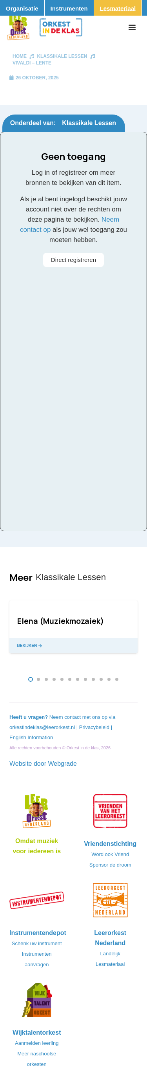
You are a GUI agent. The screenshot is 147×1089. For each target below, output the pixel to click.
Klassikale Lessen (62, 56)
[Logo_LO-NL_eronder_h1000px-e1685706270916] (36, 813)
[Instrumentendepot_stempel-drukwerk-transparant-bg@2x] (36, 902)
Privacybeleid (95, 727)
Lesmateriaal (110, 964)
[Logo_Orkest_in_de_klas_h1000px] (61, 27)
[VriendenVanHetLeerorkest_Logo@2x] (110, 813)
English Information (31, 737)
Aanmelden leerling (36, 1043)
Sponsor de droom (110, 865)
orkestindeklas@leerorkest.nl (42, 727)
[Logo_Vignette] (18, 27)
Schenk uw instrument (37, 943)
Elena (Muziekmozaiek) (60, 621)
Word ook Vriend (110, 854)
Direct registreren (73, 259)
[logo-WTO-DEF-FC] (36, 1002)
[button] (132, 27)
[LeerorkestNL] (110, 902)
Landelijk (110, 953)
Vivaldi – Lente (32, 63)
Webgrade (62, 763)
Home (20, 56)
